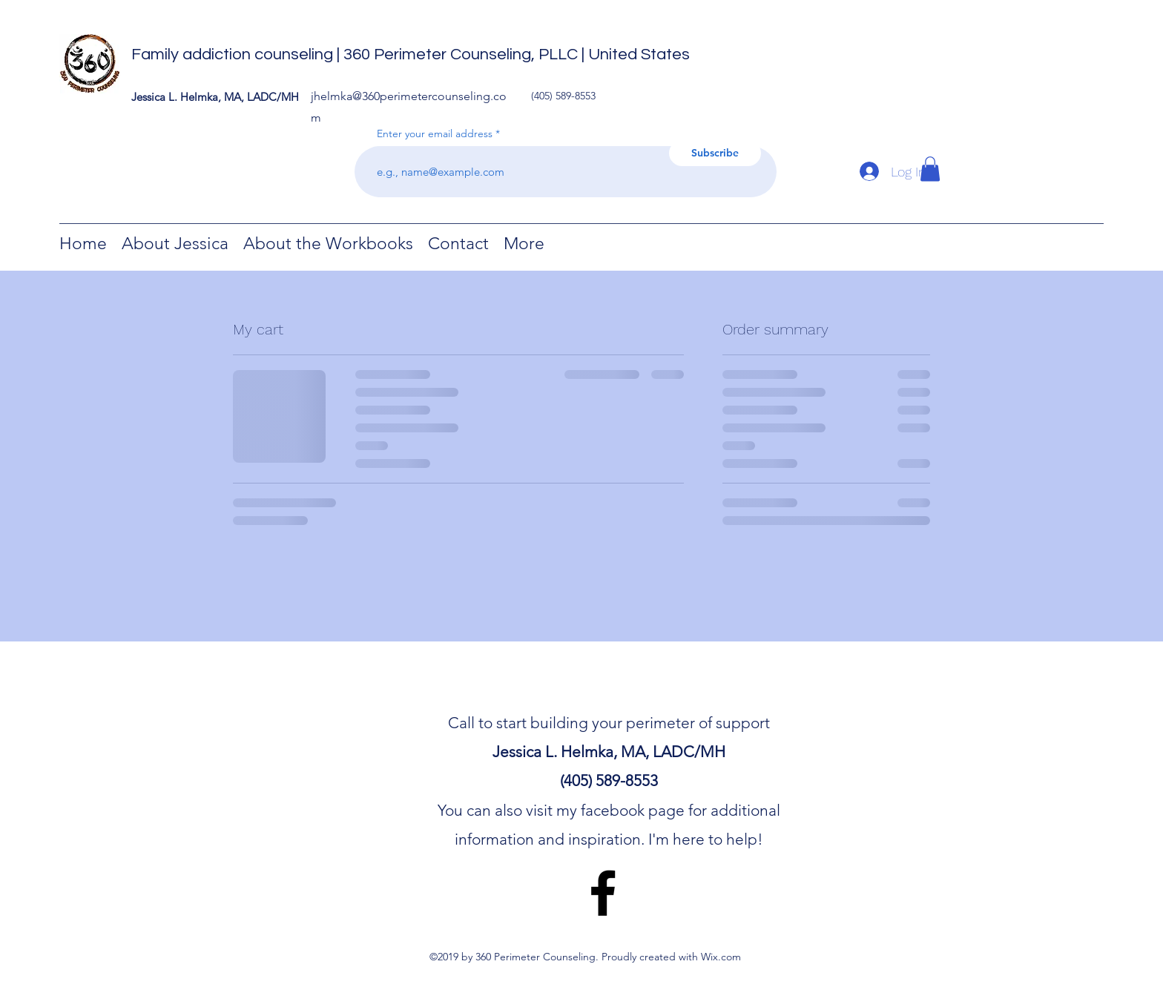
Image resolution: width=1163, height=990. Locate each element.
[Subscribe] (715, 153)
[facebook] (603, 892)
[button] (930, 168)
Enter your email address (434, 133)
